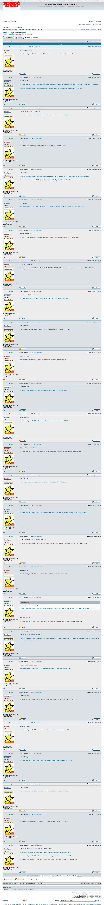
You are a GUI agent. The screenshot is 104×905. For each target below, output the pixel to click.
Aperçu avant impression (9, 41)
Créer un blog (49, 904)
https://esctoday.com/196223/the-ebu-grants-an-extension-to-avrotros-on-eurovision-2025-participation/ (50, 237)
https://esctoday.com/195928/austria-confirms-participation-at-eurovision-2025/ (43, 145)
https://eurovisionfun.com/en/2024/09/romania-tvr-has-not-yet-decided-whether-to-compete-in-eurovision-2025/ (52, 207)
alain (31, 34)
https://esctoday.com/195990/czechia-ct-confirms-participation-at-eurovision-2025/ (44, 115)
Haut (4, 73)
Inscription (14, 21)
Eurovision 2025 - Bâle (36, 29)
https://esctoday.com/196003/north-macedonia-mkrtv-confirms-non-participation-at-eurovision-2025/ (49, 859)
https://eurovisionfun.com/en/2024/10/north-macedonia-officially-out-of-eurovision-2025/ (45, 668)
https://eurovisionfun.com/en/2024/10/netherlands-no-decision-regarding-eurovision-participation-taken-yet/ (51, 621)
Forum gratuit (42, 904)
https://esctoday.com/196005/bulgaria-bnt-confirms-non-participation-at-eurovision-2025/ (45, 856)
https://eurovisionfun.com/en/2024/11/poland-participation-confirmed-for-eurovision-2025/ (46, 760)
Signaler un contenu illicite (32, 904)
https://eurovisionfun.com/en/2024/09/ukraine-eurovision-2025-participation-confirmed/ (45, 180)
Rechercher (97, 21)
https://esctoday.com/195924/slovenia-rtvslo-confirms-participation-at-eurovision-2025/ (45, 329)
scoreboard (18, 34)
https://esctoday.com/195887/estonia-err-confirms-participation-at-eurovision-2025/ (44, 359)
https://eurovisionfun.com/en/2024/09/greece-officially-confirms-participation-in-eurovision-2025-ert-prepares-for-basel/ (54, 176)
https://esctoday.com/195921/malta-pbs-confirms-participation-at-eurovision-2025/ (43, 574)
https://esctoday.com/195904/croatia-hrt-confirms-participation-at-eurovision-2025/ (44, 390)
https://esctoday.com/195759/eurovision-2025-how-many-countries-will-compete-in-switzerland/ (47, 54)
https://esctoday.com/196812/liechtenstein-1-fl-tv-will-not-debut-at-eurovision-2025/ (44, 821)
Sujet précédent (90, 41)
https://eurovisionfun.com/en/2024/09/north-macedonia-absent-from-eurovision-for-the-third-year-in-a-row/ (50, 451)
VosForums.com (15, 904)
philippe (12, 34)
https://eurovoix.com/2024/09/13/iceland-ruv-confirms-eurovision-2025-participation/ (44, 298)
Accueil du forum (7, 29)
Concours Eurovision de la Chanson (21, 29)
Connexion (6, 21)
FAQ (91, 21)
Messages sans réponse (9, 27)
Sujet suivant (98, 41)
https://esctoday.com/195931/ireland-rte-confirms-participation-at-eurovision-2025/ (44, 421)
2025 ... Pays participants (14, 33)
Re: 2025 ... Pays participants (35, 77)
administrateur (25, 34)
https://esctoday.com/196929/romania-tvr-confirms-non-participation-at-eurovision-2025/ (45, 852)
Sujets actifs (19, 27)
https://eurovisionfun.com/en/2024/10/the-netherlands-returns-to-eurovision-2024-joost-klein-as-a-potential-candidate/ (54, 543)
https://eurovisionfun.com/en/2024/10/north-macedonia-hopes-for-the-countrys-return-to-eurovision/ (49, 699)
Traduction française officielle (86, 904)
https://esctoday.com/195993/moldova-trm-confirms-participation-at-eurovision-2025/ (44, 791)
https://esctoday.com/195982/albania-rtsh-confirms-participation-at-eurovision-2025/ (44, 482)
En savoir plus (92, 1)
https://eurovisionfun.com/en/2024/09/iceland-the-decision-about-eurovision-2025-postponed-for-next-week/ (51, 88)
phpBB (61, 904)
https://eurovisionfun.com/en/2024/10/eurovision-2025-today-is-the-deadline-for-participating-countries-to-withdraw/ (53, 512)
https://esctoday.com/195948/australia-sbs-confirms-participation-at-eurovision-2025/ (44, 730)
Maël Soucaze (97, 904)
